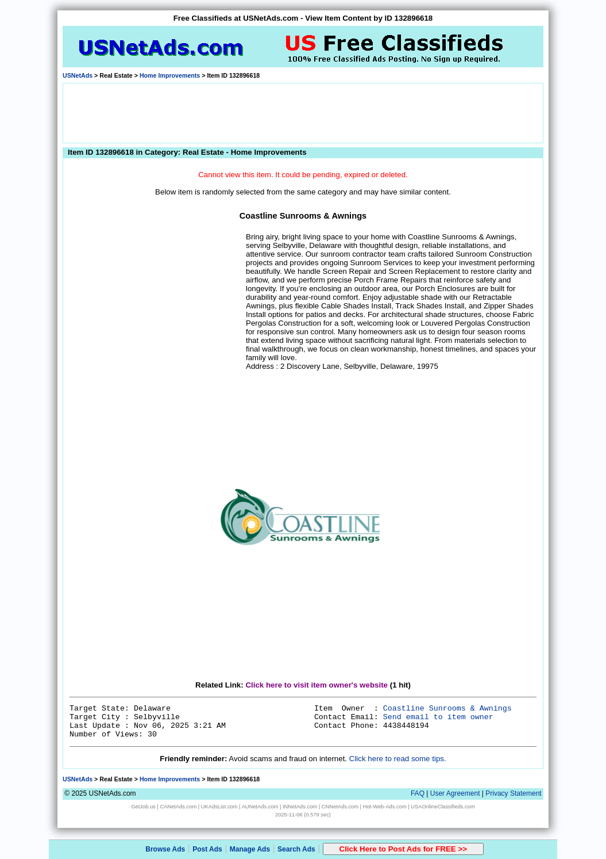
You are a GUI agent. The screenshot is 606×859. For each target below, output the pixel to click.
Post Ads (207, 849)
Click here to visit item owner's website (316, 685)
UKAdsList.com (219, 807)
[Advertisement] (303, 112)
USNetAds (77, 75)
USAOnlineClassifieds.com (442, 807)
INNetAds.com (300, 807)
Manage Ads (250, 849)
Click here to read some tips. (397, 758)
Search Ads (296, 849)
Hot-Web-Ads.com (385, 807)
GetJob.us (143, 807)
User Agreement (455, 793)
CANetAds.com (178, 807)
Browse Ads (165, 849)
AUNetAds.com (260, 807)
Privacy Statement (513, 793)
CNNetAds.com (340, 807)
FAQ (417, 793)
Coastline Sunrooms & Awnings (447, 708)
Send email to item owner (438, 717)
